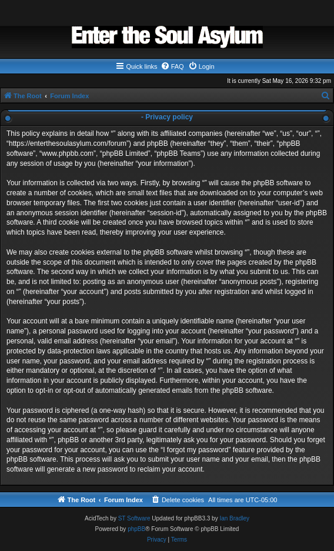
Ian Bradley (234, 518)
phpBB (136, 529)
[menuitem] (172, 66)
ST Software (134, 518)
